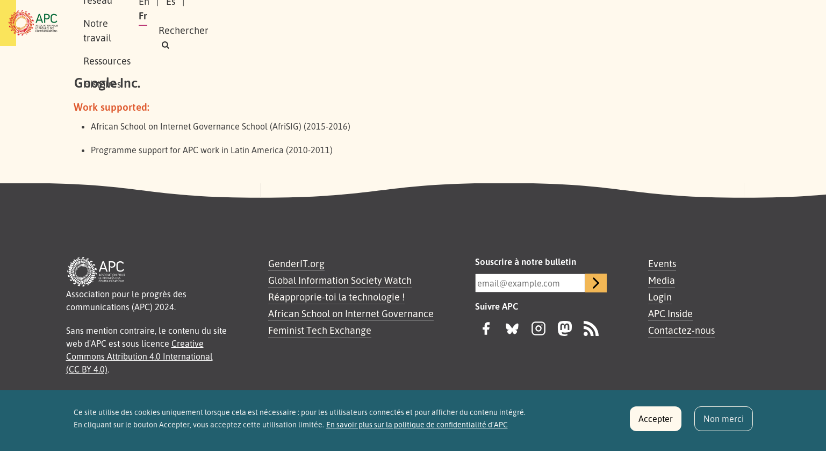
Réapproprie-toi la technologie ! (336, 297)
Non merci (723, 423)
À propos (160, 23)
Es (619, 23)
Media (661, 280)
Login (660, 297)
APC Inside (670, 313)
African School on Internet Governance (351, 313)
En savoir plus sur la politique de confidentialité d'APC (417, 429)
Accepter (655, 423)
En (593, 23)
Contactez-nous (681, 330)
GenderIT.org (296, 263)
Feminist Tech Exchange (319, 330)
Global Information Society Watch (340, 280)
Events (662, 263)
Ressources (361, 23)
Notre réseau (223, 23)
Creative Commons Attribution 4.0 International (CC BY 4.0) (139, 356)
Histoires (420, 23)
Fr (645, 23)
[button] (722, 23)
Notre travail (294, 23)
